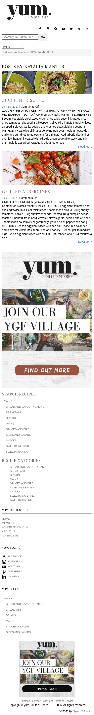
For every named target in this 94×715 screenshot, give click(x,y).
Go (43, 37)
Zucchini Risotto (23, 100)
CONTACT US (10, 535)
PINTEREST (15, 571)
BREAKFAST (13, 412)
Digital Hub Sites (82, 711)
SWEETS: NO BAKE (18, 446)
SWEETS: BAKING (17, 451)
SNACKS (11, 440)
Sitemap (25, 700)
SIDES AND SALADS (18, 434)
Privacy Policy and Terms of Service (52, 700)
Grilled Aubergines (26, 191)
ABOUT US (8, 531)
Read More (85, 146)
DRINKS (11, 418)
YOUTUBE (14, 566)
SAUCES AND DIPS (17, 429)
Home (8, 52)
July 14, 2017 (10, 106)
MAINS (8, 401)
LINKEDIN (14, 576)
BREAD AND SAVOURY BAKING (25, 406)
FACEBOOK (15, 556)
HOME (6, 518)
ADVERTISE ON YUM (15, 527)
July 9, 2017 (10, 198)
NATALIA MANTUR (44, 66)
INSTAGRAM (15, 561)
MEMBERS (8, 522)
